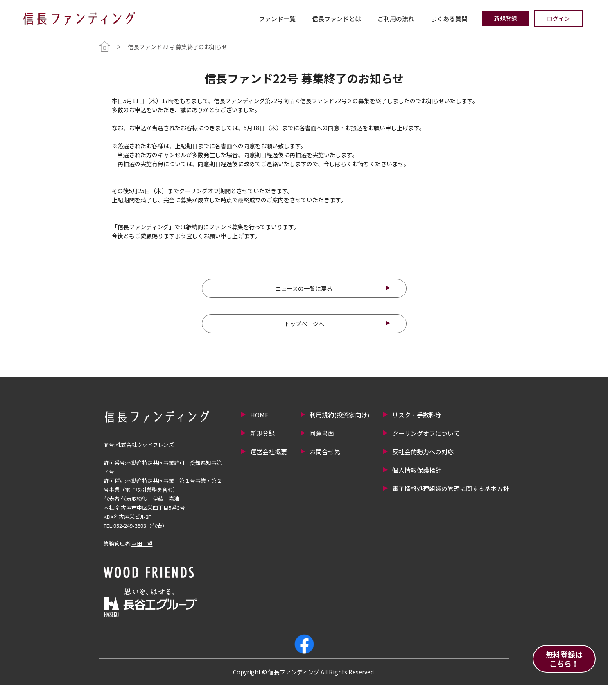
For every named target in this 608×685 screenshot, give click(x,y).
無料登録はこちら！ (564, 659)
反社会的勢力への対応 (423, 451)
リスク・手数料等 (416, 414)
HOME (259, 414)
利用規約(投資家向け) (339, 414)
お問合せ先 (325, 451)
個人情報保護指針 (416, 470)
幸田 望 (142, 544)
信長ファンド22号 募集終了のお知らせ (177, 47)
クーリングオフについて (426, 433)
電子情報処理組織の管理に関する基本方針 (450, 488)
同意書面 (322, 433)
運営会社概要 (268, 451)
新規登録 (262, 433)
